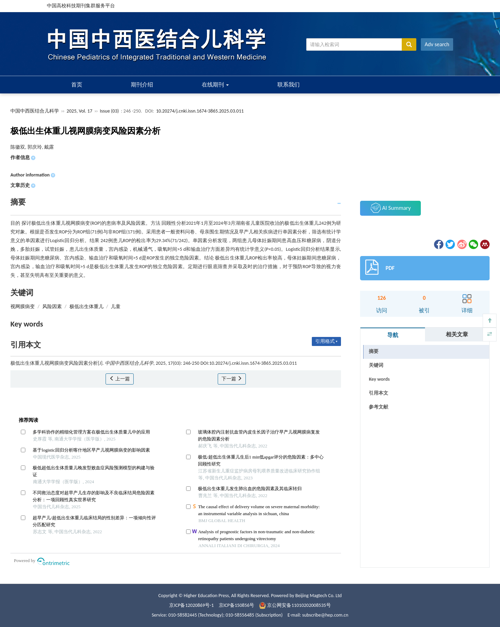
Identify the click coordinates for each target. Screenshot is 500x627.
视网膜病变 (22, 307)
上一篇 (119, 379)
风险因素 (52, 307)
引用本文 (378, 393)
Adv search (437, 44)
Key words (379, 379)
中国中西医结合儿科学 (34, 111)
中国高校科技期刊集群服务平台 (81, 6)
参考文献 (378, 407)
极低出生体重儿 (86, 307)
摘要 (373, 351)
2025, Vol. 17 (80, 111)
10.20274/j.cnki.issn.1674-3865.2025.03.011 (199, 111)
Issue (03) (109, 111)
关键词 (376, 365)
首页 (76, 84)
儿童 (115, 307)
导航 (392, 335)
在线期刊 (215, 84)
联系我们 (288, 84)
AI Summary (390, 208)
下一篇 (232, 379)
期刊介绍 (142, 84)
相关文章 (457, 334)
